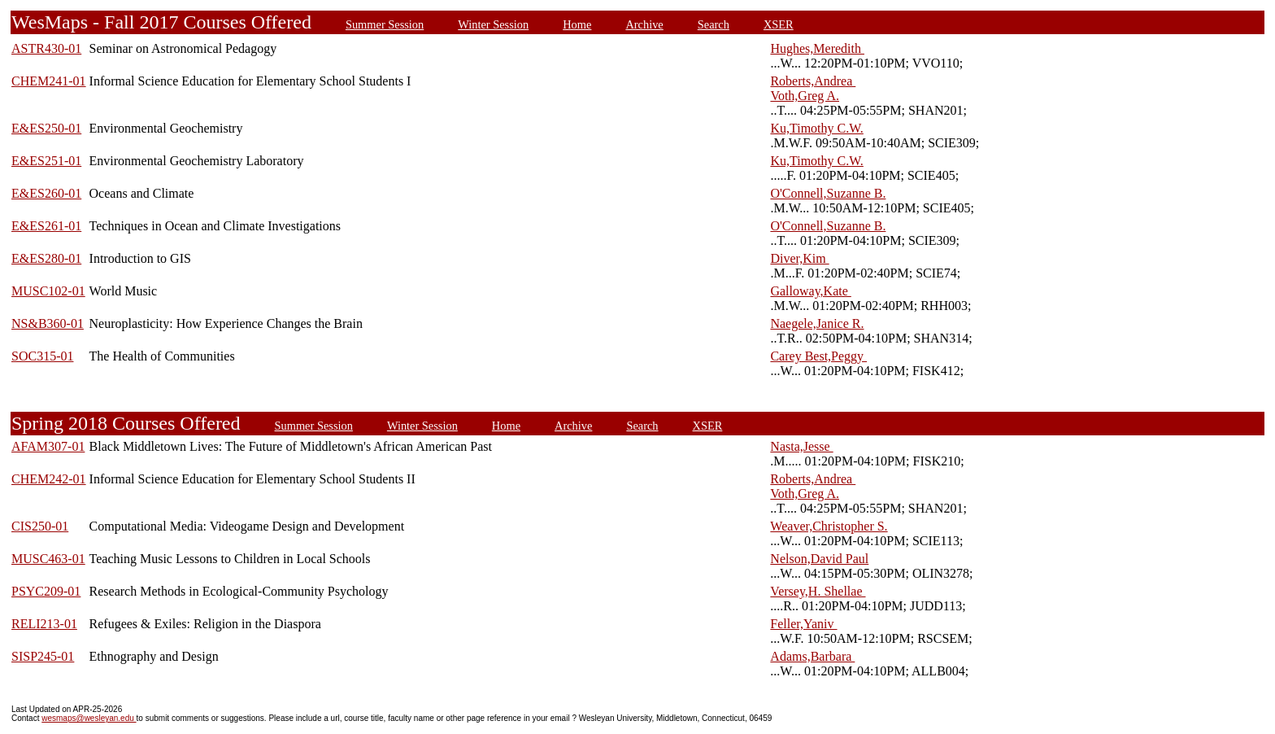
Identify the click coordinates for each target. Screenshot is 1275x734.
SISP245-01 (42, 656)
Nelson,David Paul (819, 559)
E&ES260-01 (46, 193)
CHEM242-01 (48, 479)
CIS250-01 (39, 526)
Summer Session (385, 24)
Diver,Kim (799, 258)
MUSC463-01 (48, 559)
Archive (644, 24)
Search (713, 24)
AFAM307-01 (48, 446)
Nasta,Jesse (801, 446)
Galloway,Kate (810, 291)
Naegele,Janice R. (817, 323)
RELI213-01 (44, 624)
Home (577, 24)
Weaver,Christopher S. (828, 526)
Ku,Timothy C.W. (816, 128)
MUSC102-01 (48, 291)
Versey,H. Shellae (817, 591)
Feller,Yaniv (803, 624)
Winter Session (493, 24)
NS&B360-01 (47, 323)
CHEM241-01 (48, 81)
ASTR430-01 (46, 48)
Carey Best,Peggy (818, 356)
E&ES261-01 (46, 226)
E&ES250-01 (46, 128)
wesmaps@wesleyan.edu (88, 718)
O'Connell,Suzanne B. (828, 193)
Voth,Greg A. (804, 96)
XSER (779, 24)
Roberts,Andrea (812, 81)
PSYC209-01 (46, 591)
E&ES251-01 (46, 161)
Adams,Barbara (812, 656)
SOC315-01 (42, 356)
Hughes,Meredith (817, 48)
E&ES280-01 (46, 258)
